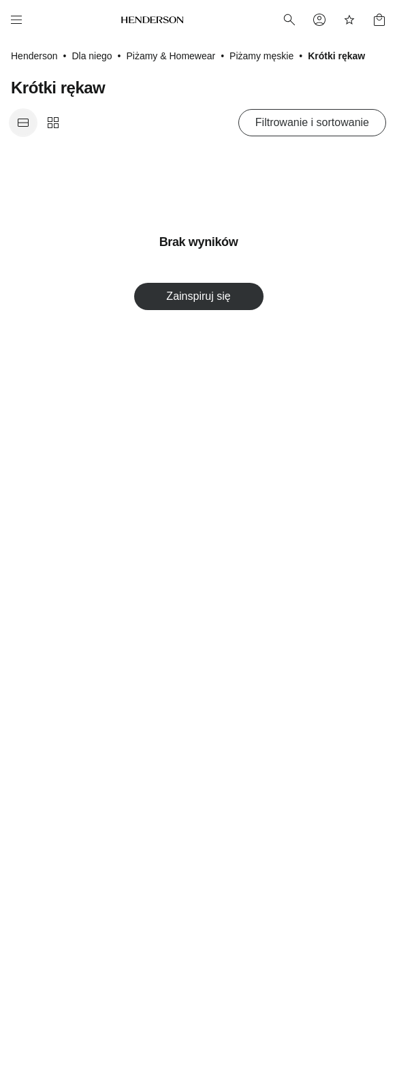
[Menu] (16, 20)
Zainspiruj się (198, 296)
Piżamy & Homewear (170, 55)
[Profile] (319, 19)
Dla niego (92, 55)
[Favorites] (349, 19)
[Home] (152, 20)
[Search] (289, 19)
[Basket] (379, 19)
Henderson (34, 55)
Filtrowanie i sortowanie (312, 122)
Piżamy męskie (261, 55)
